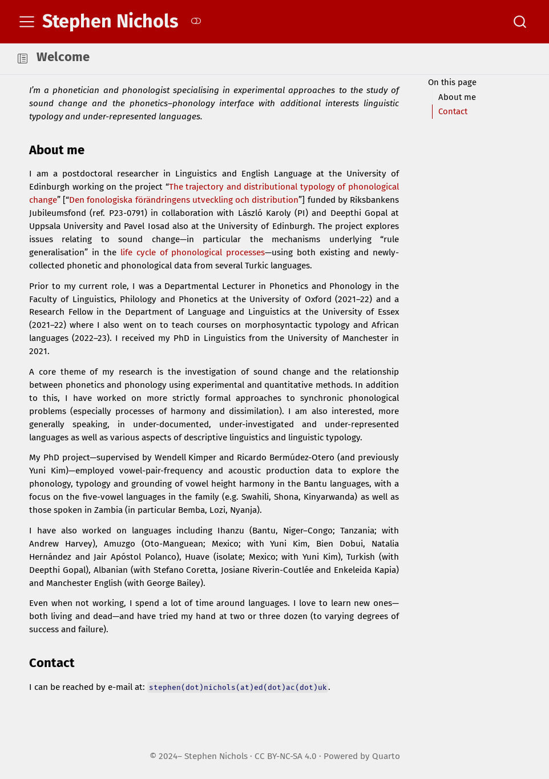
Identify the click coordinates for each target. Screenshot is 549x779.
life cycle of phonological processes (192, 252)
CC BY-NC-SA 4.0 (286, 756)
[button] (22, 58)
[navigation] (284, 58)
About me (457, 97)
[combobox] (520, 22)
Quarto (386, 756)
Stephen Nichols (216, 756)
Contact (452, 111)
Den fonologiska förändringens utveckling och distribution (183, 200)
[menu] (27, 21)
